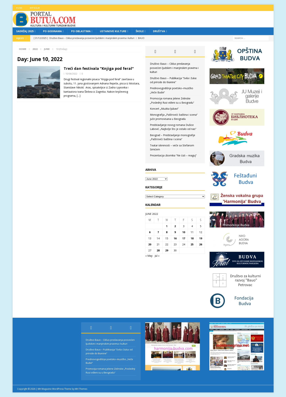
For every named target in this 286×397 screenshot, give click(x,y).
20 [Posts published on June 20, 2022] (149, 244)
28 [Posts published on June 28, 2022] (158, 250)
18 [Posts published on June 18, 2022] (192, 238)
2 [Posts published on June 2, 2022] (175, 226)
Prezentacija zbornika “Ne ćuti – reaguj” (173, 155)
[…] (78, 95)
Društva (159, 31)
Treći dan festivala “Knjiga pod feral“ (99, 68)
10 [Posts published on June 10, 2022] (183, 232)
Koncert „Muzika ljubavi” (164, 108)
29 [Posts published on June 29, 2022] (166, 250)
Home (19, 7)
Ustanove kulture (113, 31)
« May (148, 255)
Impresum (35, 7)
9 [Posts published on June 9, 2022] (175, 232)
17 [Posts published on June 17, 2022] (183, 238)
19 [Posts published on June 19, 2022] (200, 238)
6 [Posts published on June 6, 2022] (149, 232)
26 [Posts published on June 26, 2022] (200, 244)
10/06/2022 (71, 73)
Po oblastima (81, 31)
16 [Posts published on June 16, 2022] (175, 238)
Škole (140, 31)
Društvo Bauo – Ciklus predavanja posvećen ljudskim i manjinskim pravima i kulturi (174, 68)
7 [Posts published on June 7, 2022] (158, 232)
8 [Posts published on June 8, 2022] (166, 232)
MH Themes (81, 388)
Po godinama (52, 31)
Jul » (157, 255)
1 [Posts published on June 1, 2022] (166, 226)
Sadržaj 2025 (25, 31)
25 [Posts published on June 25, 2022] (192, 244)
